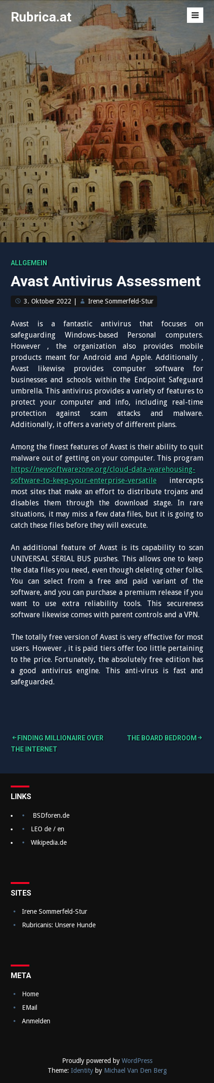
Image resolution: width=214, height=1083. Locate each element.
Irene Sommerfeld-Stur (120, 301)
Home (30, 994)
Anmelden (36, 1021)
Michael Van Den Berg (135, 1070)
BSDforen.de (51, 815)
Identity (82, 1070)
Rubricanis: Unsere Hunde (59, 925)
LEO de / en (47, 829)
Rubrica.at (41, 17)
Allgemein (29, 263)
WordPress (137, 1060)
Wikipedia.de (49, 842)
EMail (29, 1007)
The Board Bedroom (162, 738)
